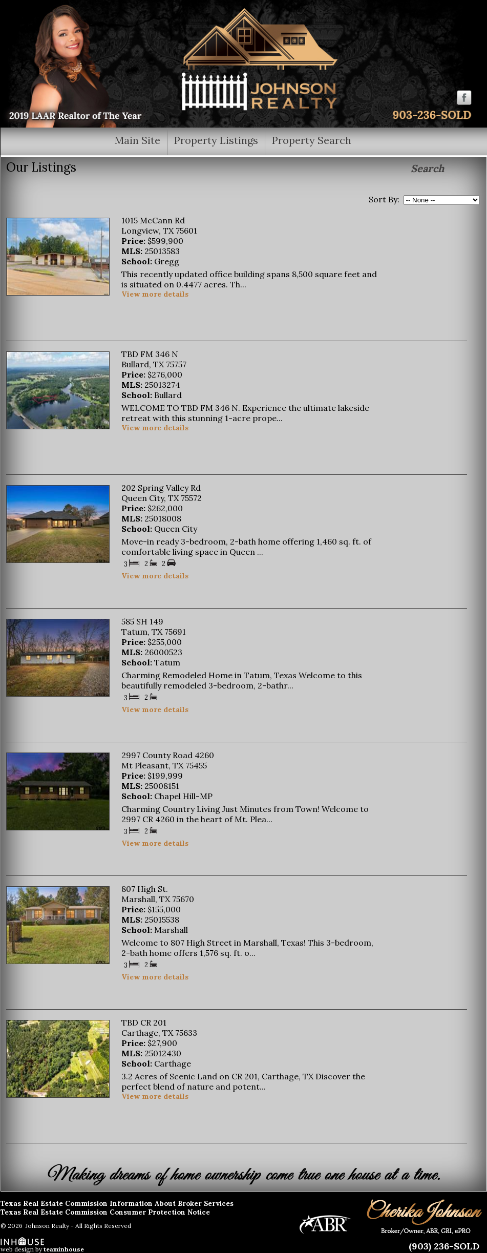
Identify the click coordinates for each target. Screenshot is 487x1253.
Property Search (311, 139)
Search (427, 168)
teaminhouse (64, 1249)
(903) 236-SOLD (444, 1246)
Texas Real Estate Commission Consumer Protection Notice (105, 1212)
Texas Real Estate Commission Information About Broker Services (117, 1203)
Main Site (137, 139)
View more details (154, 294)
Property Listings (216, 139)
